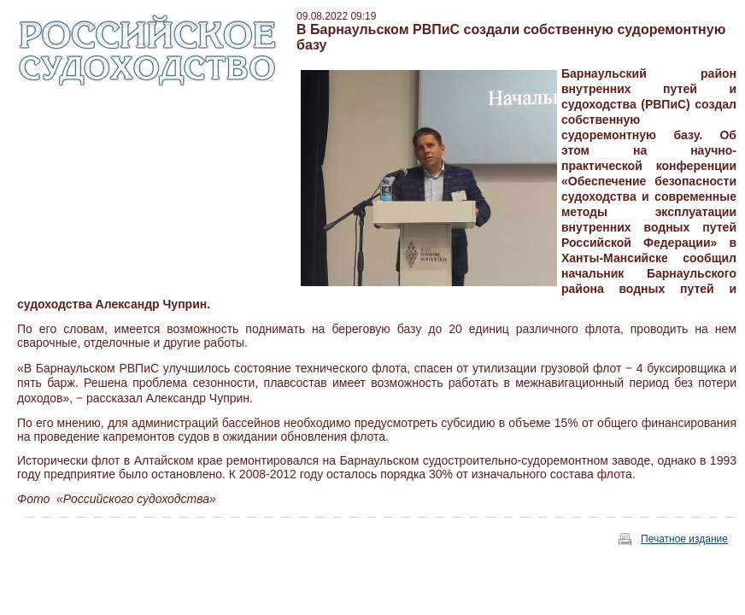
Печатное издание (684, 539)
